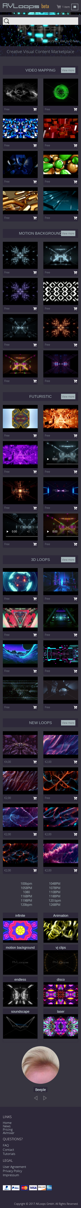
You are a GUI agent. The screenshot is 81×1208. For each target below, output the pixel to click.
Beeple (40, 1089)
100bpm (26, 884)
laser (60, 1011)
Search (40, 18)
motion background (20, 947)
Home (7, 1123)
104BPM (54, 884)
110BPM (54, 892)
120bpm (26, 905)
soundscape (20, 1011)
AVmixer (9, 1133)
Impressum (11, 1175)
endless (20, 979)
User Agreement (14, 1167)
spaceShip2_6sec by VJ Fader (62, 41)
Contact (8, 1149)
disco (61, 979)
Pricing (8, 1129)
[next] (45, 1097)
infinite (20, 915)
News (7, 1126)
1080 (26, 892)
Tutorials (9, 1154)
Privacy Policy (12, 1171)
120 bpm (55, 900)
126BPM (54, 905)
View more (68, 70)
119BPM (26, 900)
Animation (60, 915)
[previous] (36, 1097)
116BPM (26, 896)
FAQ (6, 1145)
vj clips (61, 947)
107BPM (54, 888)
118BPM (54, 896)
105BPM (26, 888)
